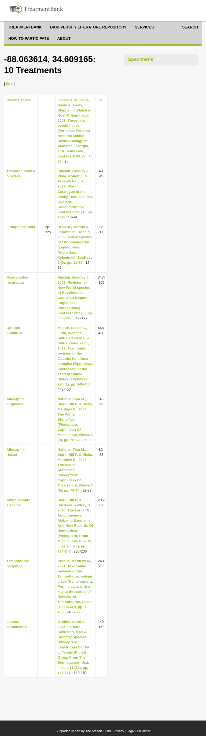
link (9, 84)
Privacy (118, 731)
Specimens (140, 59)
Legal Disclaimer (138, 731)
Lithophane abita (20, 227)
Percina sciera (18, 100)
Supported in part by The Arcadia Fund (83, 731)
